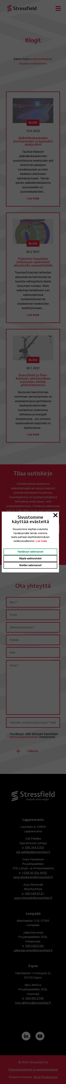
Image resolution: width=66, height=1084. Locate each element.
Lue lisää (41, 541)
